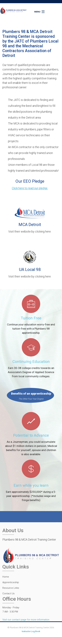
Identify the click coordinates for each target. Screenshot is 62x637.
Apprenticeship (10, 582)
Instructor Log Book (31, 631)
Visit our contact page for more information (25, 619)
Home (5, 576)
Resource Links (10, 587)
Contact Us (8, 593)
